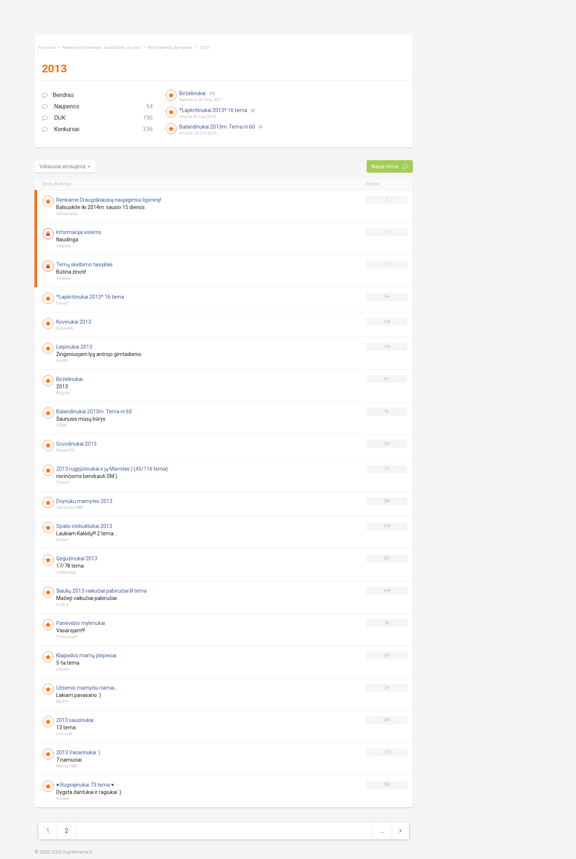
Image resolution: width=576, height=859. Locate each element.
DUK (97, 118)
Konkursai (97, 129)
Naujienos (97, 107)
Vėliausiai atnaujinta (64, 166)
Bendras (58, 94)
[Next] (400, 831)
